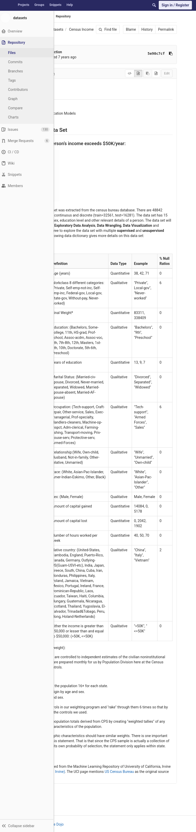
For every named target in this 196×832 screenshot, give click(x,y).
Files (14, 53)
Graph (15, 99)
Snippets (55, 5)
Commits (17, 62)
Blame (130, 29)
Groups (39, 5)
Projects (23, 5)
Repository (63, 16)
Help (70, 5)
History (146, 29)
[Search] (154, 5)
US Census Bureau (119, 772)
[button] (28, 825)
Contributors (20, 90)
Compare (17, 108)
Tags (14, 80)
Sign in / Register (175, 5)
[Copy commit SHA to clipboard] (170, 53)
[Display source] (128, 73)
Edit (166, 73)
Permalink (165, 29)
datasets (56, 29)
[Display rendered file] (137, 73)
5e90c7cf (155, 53)
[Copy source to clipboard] (147, 73)
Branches (17, 71)
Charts (15, 117)
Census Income (81, 29)
